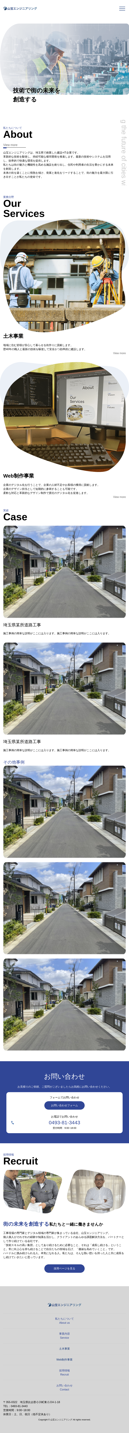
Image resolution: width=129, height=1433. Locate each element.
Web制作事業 (64, 1359)
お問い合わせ (64, 1387)
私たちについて (64, 1320)
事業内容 (64, 1335)
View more (10, 145)
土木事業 (64, 1348)
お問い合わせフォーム (64, 1105)
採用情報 (64, 1372)
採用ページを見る (64, 1268)
